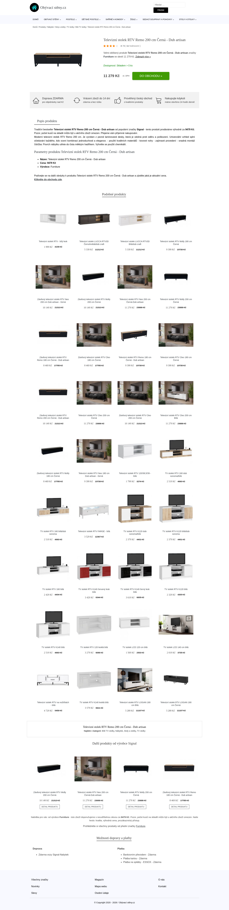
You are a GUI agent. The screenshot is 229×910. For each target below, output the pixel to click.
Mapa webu (101, 886)
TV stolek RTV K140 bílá (53, 647)
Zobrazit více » (143, 56)
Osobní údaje (102, 893)
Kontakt (162, 886)
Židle (133, 19)
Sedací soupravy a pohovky (157, 19)
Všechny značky (39, 879)
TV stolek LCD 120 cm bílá (135, 647)
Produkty (42, 27)
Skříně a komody (114, 19)
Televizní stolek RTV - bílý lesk (53, 241)
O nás (161, 879)
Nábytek (50, 27)
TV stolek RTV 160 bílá (53, 589)
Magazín (99, 879)
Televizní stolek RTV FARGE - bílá (94, 531)
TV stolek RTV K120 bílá (175, 589)
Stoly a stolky (187, 19)
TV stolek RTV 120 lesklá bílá (94, 647)
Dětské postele (90, 19)
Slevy (34, 893)
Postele (70, 19)
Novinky (35, 886)
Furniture (108, 56)
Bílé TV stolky (81, 27)
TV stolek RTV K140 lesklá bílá (94, 702)
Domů (36, 19)
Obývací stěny (51, 19)
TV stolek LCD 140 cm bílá (175, 647)
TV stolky (70, 27)
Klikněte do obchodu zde (48, 179)
